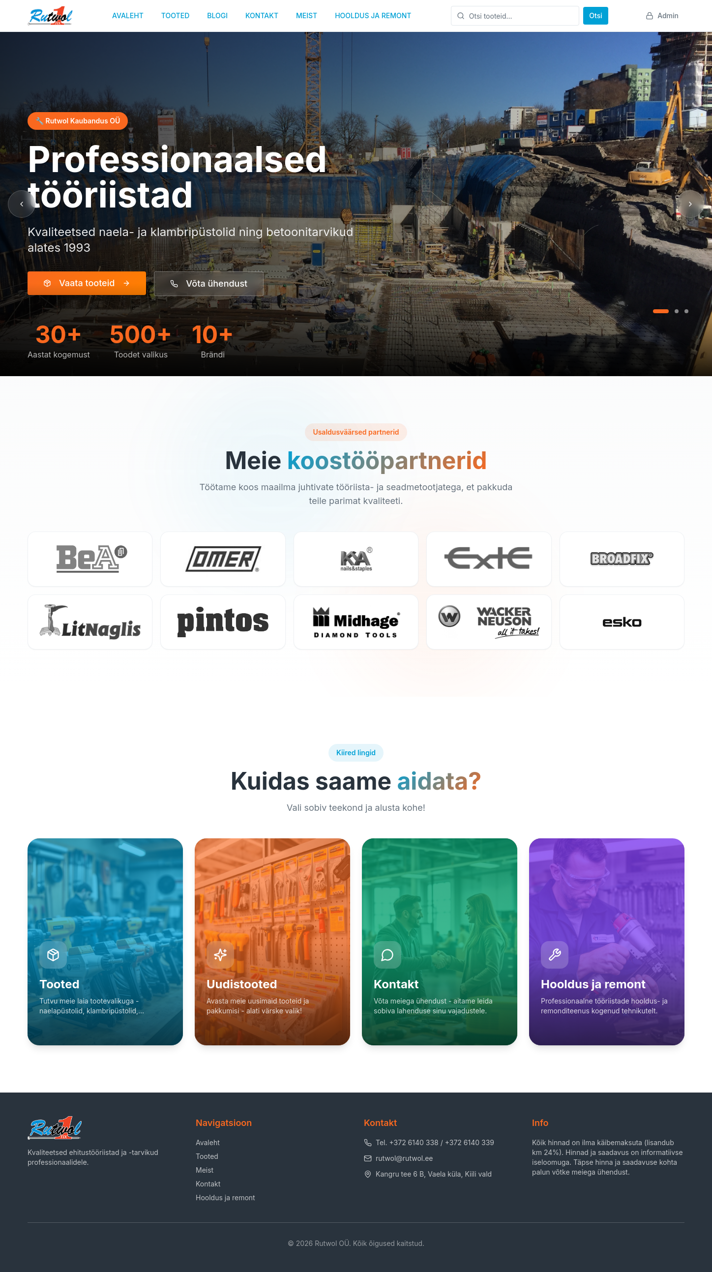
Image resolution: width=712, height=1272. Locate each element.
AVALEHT (128, 15)
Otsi (595, 15)
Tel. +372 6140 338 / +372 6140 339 (429, 1142)
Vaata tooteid (86, 283)
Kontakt (208, 1184)
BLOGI (217, 15)
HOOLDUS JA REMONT (373, 15)
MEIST (306, 15)
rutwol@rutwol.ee (398, 1158)
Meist (204, 1170)
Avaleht (208, 1142)
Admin (662, 15)
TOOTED (175, 15)
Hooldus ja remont (225, 1197)
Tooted (207, 1156)
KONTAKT (261, 15)
